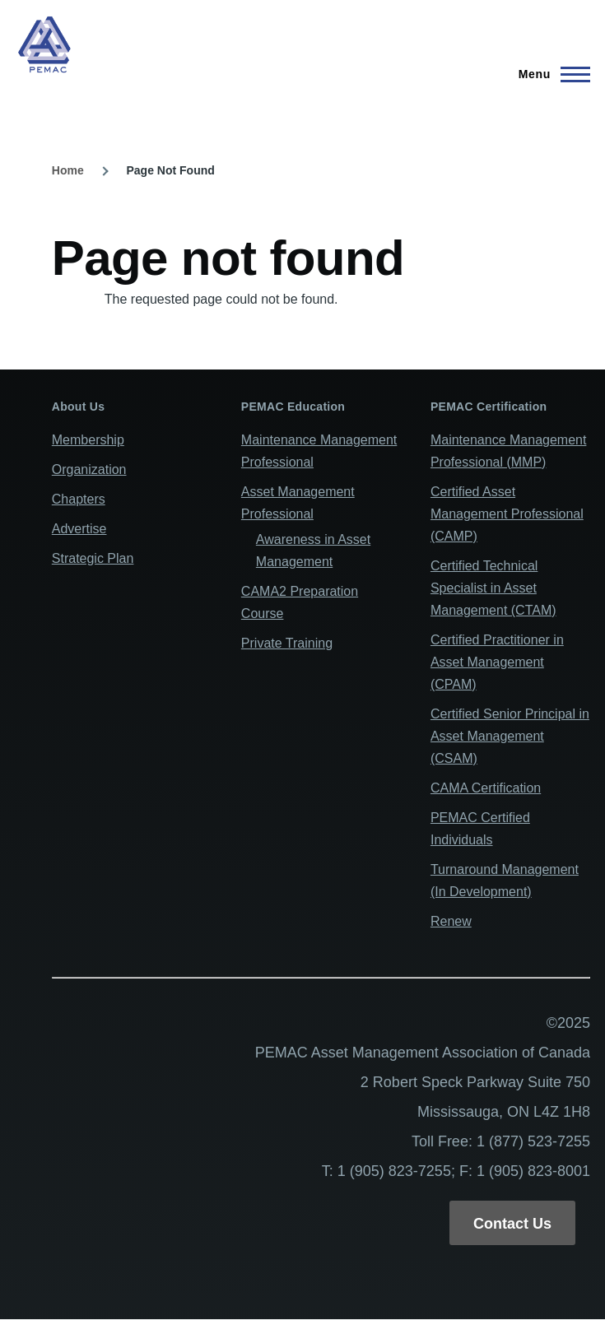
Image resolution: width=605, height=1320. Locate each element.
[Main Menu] (549, 74)
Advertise (79, 529)
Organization (89, 469)
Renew (451, 921)
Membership (88, 440)
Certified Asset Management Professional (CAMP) (507, 514)
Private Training (287, 643)
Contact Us (512, 1223)
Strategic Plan (93, 558)
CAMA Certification (485, 788)
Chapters (78, 499)
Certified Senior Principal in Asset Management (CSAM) (509, 736)
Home (68, 170)
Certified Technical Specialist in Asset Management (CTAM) (493, 588)
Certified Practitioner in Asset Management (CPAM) (497, 662)
